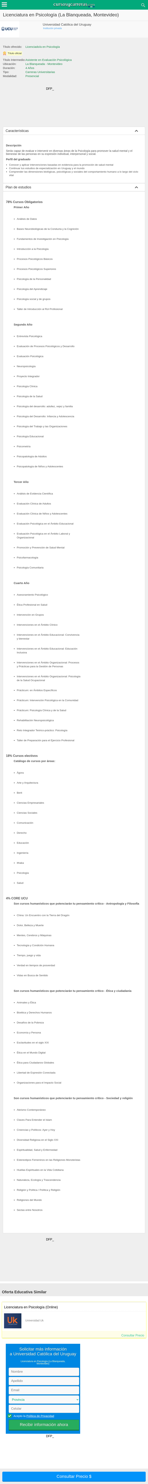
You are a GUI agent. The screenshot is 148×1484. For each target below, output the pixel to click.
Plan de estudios (18, 187)
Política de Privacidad (40, 1416)
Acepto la (33, 1416)
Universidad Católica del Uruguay (67, 24)
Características (17, 131)
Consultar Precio (132, 1335)
